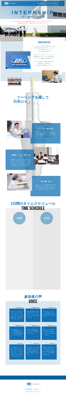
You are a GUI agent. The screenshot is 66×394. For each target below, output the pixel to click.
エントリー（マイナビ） (53, 3)
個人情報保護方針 (28, 389)
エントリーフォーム (42, 3)
